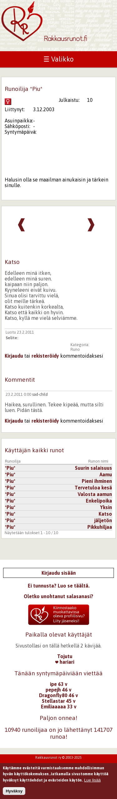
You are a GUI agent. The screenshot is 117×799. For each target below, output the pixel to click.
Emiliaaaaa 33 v (58, 706)
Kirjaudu (14, 356)
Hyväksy (14, 794)
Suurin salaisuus (93, 468)
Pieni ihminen (97, 481)
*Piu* (10, 468)
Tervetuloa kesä (93, 487)
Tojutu (64, 656)
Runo (75, 349)
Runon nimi (98, 461)
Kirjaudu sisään (58, 573)
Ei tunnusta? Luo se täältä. (59, 585)
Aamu (106, 474)
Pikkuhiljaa (99, 527)
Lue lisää (92, 783)
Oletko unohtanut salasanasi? (58, 596)
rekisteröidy (45, 356)
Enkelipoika (99, 501)
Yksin (106, 507)
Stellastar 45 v (59, 701)
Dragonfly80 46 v (58, 695)
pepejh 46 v (58, 689)
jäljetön (103, 520)
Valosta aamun (95, 494)
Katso (105, 514)
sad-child (40, 394)
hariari (64, 662)
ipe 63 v (58, 684)
